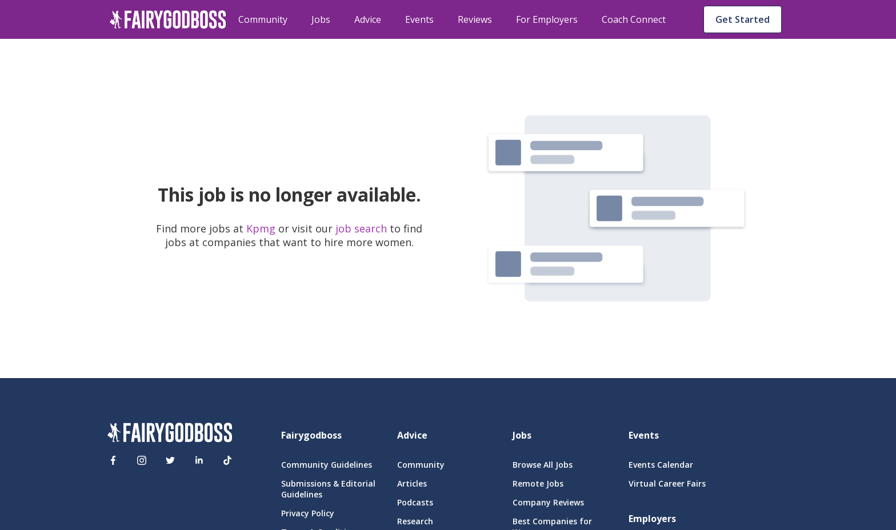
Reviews (475, 19)
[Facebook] (113, 460)
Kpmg (262, 228)
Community (262, 19)
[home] (168, 19)
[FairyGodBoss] (169, 434)
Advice (367, 19)
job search (361, 228)
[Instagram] (141, 460)
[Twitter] (170, 460)
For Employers (547, 19)
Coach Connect (634, 19)
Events (419, 19)
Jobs (320, 19)
